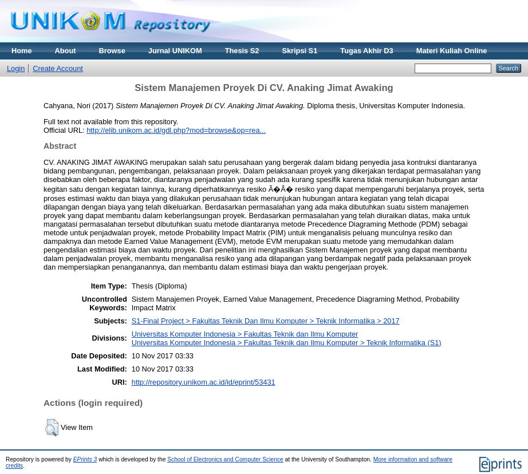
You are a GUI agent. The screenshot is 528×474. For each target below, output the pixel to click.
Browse (112, 50)
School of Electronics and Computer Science (225, 459)
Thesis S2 (242, 50)
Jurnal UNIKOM (175, 50)
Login (16, 68)
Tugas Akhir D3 (366, 50)
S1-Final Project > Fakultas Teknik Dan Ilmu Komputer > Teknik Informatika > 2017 (266, 321)
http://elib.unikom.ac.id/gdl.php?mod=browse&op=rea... (176, 130)
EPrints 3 (85, 459)
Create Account (58, 68)
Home (21, 50)
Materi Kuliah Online (451, 50)
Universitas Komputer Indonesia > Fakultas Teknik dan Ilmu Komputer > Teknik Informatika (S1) (287, 342)
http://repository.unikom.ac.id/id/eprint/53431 (203, 382)
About (65, 50)
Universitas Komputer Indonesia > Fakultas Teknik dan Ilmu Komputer (245, 334)
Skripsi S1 (299, 50)
